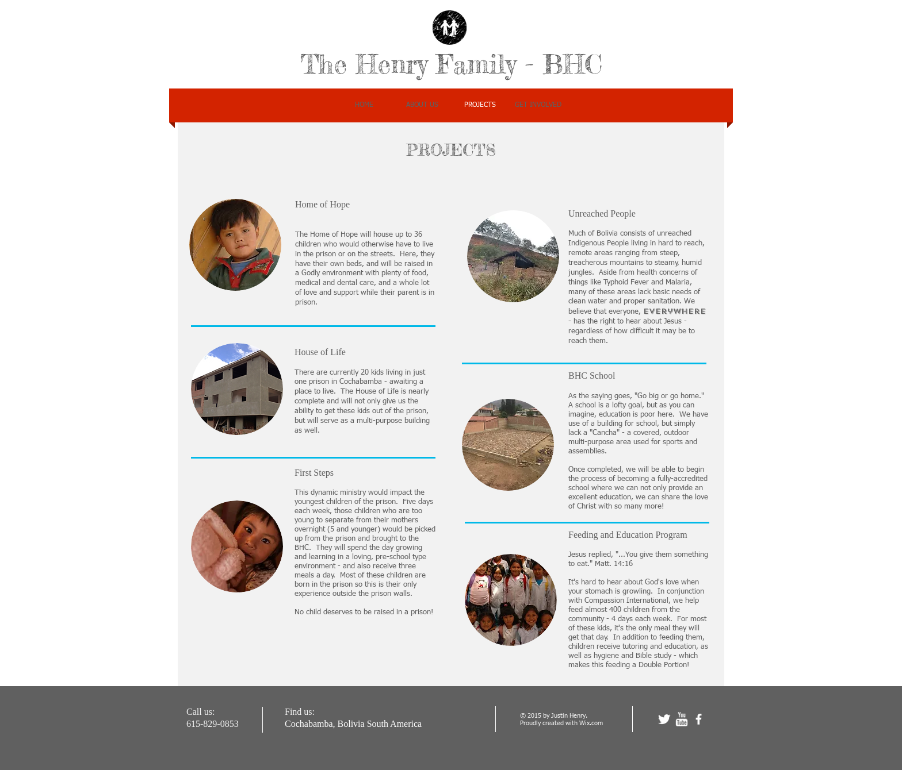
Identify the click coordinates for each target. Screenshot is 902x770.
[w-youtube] (681, 719)
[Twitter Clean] (664, 719)
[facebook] (698, 719)
